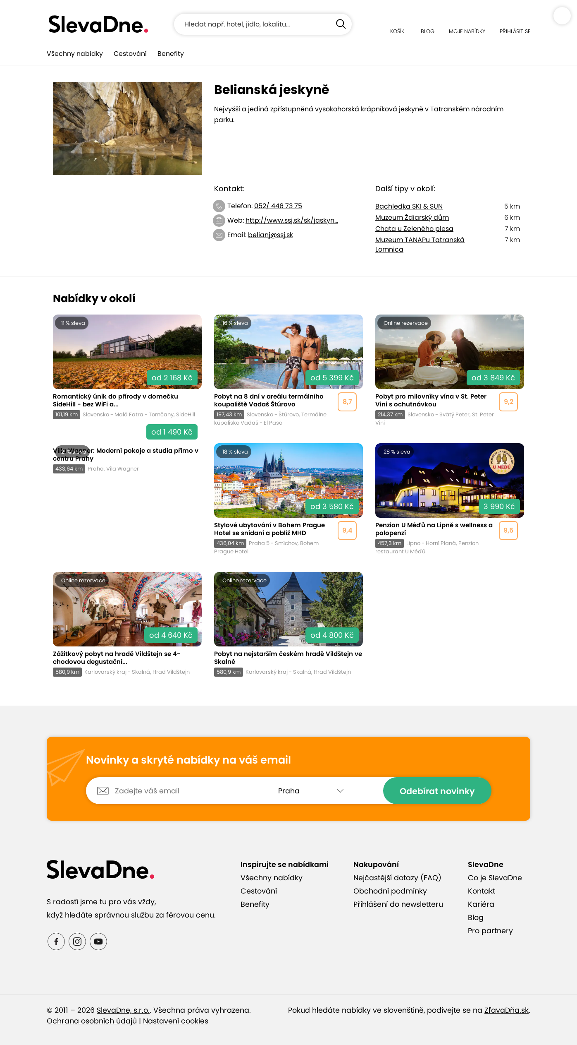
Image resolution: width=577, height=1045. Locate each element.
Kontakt (481, 891)
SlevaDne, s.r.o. (123, 1010)
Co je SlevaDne (495, 878)
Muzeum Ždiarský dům (412, 217)
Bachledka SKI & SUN (409, 206)
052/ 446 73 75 (278, 206)
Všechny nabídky (75, 53)
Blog (476, 917)
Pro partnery (490, 931)
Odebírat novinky (437, 791)
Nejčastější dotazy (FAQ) (397, 878)
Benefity (170, 53)
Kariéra (481, 904)
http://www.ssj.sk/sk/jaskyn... (292, 220)
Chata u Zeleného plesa (414, 228)
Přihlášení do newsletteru (398, 904)
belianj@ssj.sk (270, 235)
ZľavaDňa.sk (506, 1010)
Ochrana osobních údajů (92, 1021)
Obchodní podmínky (390, 891)
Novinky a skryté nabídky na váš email (188, 760)
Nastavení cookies (175, 1021)
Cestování (130, 53)
